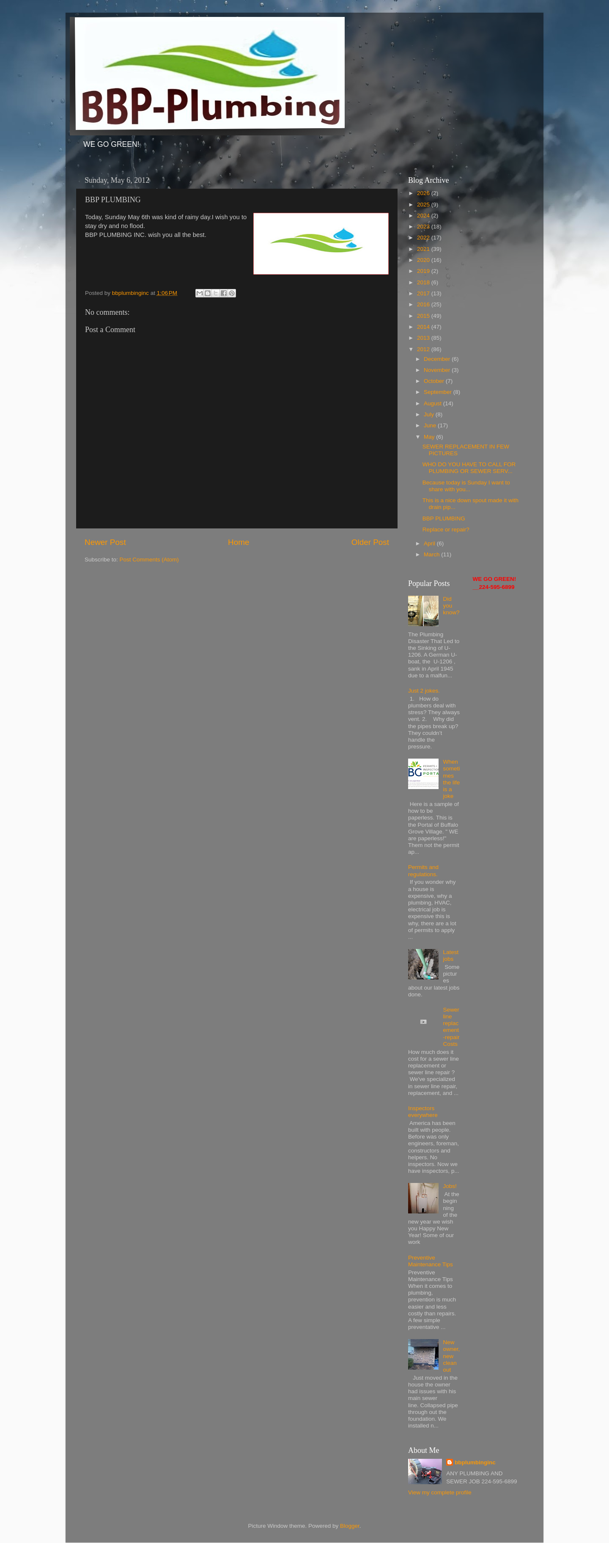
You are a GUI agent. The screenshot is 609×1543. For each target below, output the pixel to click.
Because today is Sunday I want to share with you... (466, 485)
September (438, 392)
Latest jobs (450, 955)
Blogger (349, 1526)
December (438, 359)
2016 (424, 304)
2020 (424, 260)
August (433, 403)
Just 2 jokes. (424, 691)
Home (238, 542)
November (438, 370)
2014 (424, 327)
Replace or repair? (445, 529)
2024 (424, 215)
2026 (424, 193)
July (430, 414)
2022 (424, 237)
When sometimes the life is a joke (451, 779)
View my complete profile (440, 1492)
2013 (424, 338)
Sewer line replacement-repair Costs (451, 1027)
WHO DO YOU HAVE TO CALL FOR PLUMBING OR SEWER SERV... (469, 467)
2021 (424, 249)
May (430, 437)
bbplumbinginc (475, 1462)
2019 (424, 271)
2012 (424, 349)
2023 (424, 226)
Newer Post (105, 542)
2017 (424, 293)
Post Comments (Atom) (149, 559)
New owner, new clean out (451, 1356)
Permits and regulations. (423, 870)
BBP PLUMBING (443, 518)
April (430, 543)
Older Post (370, 542)
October (435, 381)
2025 (424, 204)
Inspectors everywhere (423, 1111)
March (432, 554)
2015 (424, 316)
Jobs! (449, 1186)
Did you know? (451, 606)
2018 (424, 282)
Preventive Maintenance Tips (430, 1261)
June (431, 425)
